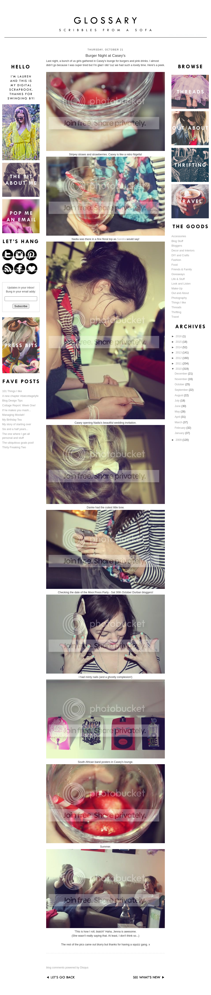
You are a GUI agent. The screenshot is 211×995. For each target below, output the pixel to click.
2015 (179, 341)
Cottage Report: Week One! (19, 405)
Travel (175, 316)
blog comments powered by (67, 967)
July (177, 400)
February (180, 427)
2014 (179, 347)
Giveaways (178, 274)
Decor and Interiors (183, 250)
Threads (176, 307)
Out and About (180, 293)
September (182, 389)
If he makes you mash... (16, 410)
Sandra (121, 239)
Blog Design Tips (12, 400)
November (181, 379)
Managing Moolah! (13, 414)
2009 (179, 439)
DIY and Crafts (180, 255)
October (180, 384)
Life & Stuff (178, 279)
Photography (179, 297)
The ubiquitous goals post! (18, 442)
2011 (179, 363)
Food (174, 264)
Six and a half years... (15, 429)
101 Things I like (12, 391)
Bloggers (176, 245)
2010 (179, 368)
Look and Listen (181, 283)
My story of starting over (16, 424)
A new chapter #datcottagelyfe (20, 396)
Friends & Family (181, 269)
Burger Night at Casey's (105, 55)
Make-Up (176, 288)
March (179, 422)
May (178, 411)
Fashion (176, 260)
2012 (179, 358)
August (179, 395)
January (180, 433)
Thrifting (176, 312)
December (181, 373)
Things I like (178, 302)
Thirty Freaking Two (14, 447)
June (178, 406)
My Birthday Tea (12, 419)
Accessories (178, 236)
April (178, 416)
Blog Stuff (177, 241)
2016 (179, 336)
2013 (179, 352)
